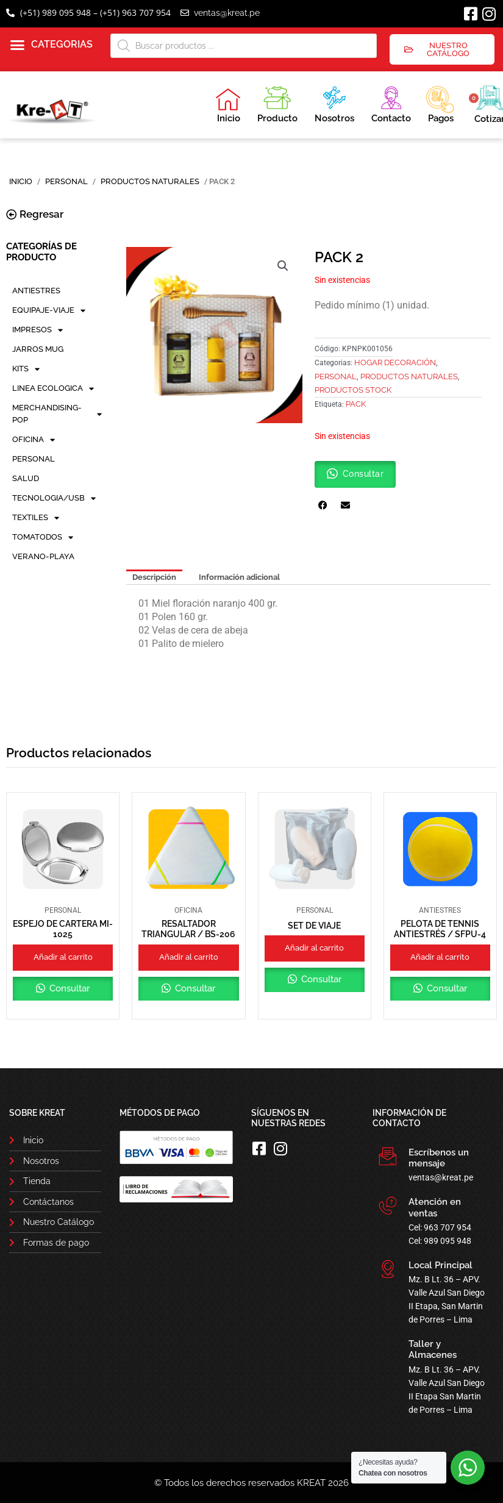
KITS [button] (26, 369)
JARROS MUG (37, 349)
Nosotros (334, 103)
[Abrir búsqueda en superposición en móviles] (243, 46)
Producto (277, 103)
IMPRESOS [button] (37, 330)
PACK (356, 404)
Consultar (68, 988)
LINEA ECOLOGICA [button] (53, 388)
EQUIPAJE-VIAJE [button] (48, 310)
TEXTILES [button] (35, 517)
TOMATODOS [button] (42, 537)
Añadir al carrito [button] (63, 957)
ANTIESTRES (36, 290)
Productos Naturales (150, 181)
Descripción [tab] (154, 577)
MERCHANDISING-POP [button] (57, 413)
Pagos (440, 103)
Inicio (228, 105)
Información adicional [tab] (239, 577)
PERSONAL (66, 181)
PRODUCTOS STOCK (353, 389)
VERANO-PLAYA (43, 556)
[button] (51, 45)
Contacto (391, 103)
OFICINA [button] (33, 439)
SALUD (25, 478)
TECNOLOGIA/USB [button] (54, 498)
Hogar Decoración (395, 362)
